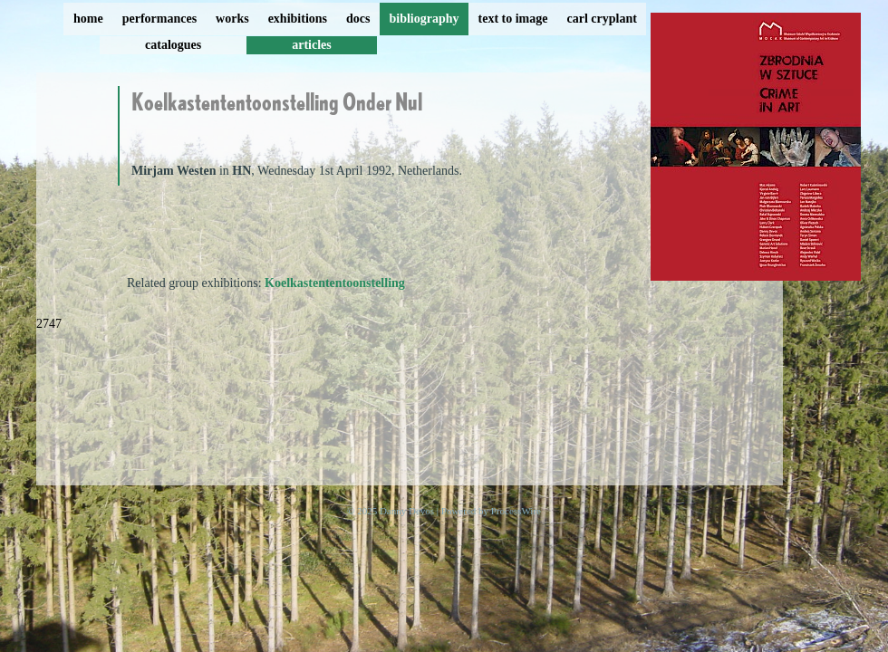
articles (312, 45)
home (88, 18)
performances (159, 18)
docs (358, 18)
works (232, 18)
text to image (513, 18)
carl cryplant (601, 18)
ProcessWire (516, 510)
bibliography (423, 18)
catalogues (173, 45)
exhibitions (297, 18)
